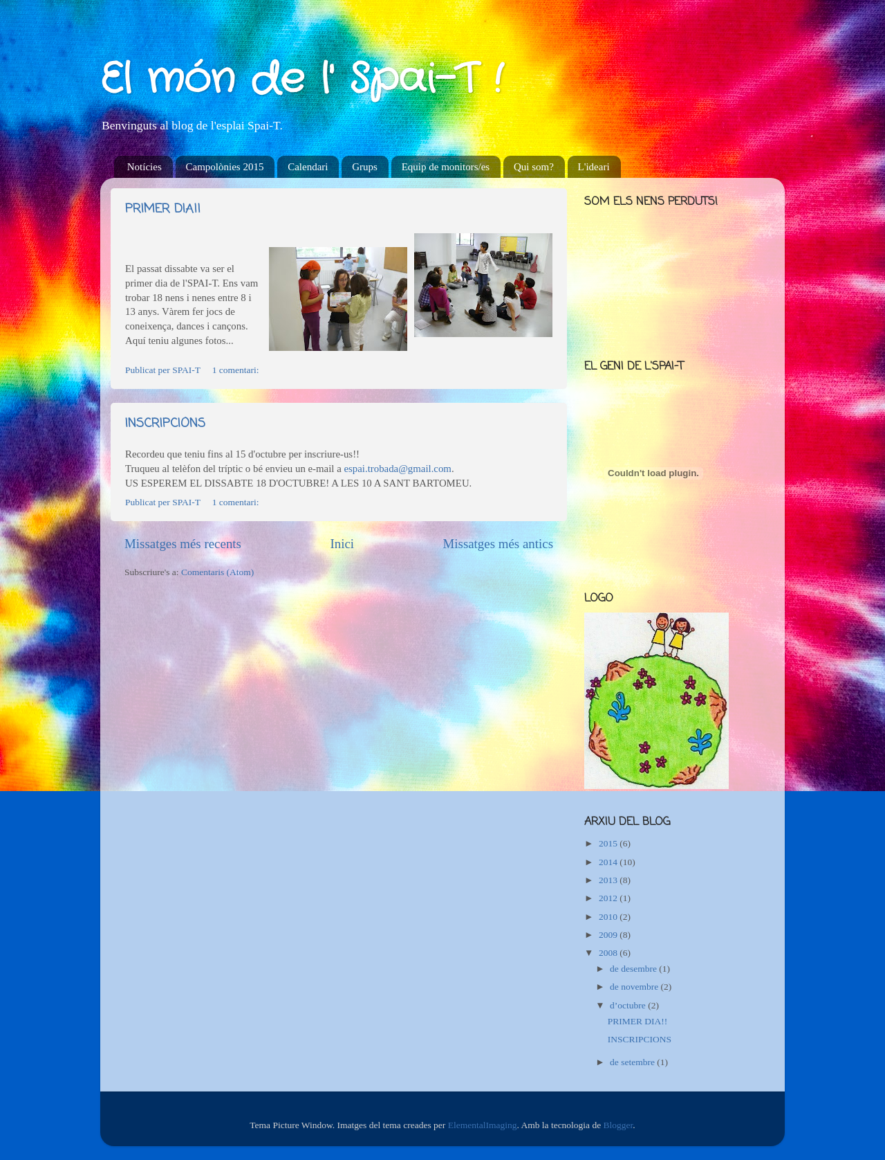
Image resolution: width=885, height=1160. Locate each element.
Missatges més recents (182, 543)
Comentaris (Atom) (217, 572)
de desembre (634, 968)
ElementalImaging (482, 1125)
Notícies (144, 166)
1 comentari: (236, 370)
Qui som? (534, 166)
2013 (609, 880)
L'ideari (594, 166)
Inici (342, 543)
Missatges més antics (497, 543)
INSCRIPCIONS (165, 423)
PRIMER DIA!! (163, 209)
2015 (609, 843)
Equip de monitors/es (446, 166)
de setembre (633, 1062)
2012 (609, 898)
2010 (609, 917)
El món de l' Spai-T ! (301, 79)
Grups (365, 166)
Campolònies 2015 (225, 166)
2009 (609, 935)
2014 (609, 862)
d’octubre (629, 1005)
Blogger (618, 1125)
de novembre (635, 986)
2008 (609, 953)
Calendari (308, 166)
